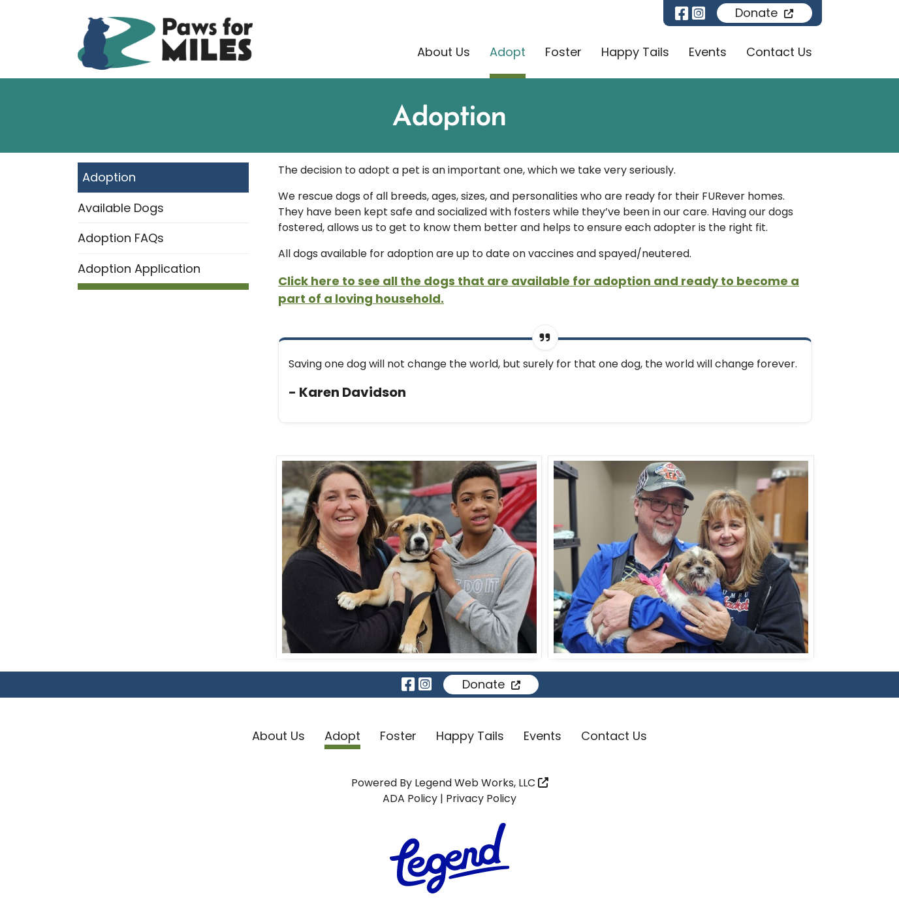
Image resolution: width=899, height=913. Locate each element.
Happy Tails (635, 52)
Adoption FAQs (121, 238)
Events (708, 52)
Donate (764, 13)
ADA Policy (410, 798)
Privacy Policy (481, 798)
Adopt (508, 52)
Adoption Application (139, 268)
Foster (563, 52)
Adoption (109, 177)
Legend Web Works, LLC (481, 782)
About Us (443, 52)
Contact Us (779, 52)
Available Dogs (121, 208)
